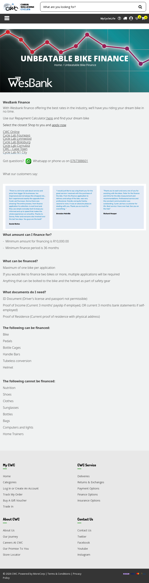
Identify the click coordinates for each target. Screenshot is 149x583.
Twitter (81, 536)
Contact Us (84, 530)
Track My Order (13, 494)
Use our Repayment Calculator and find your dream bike (46, 118)
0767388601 (79, 161)
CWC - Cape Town (15, 149)
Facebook (83, 542)
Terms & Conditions (59, 573)
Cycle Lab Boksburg (16, 142)
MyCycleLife (107, 18)
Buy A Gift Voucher (15, 500)
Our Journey (10, 536)
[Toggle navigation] (7, 19)
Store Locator (11, 554)
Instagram (83, 554)
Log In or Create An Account (21, 488)
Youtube (82, 548)
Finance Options (87, 494)
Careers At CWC (13, 542)
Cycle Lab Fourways (16, 135)
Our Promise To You (16, 548)
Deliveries (83, 476)
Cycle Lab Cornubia (16, 145)
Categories (9, 482)
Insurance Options (88, 500)
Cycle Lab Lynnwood (17, 138)
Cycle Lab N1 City (15, 152)
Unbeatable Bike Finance (80, 65)
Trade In (8, 506)
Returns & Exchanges (90, 482)
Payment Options (88, 488)
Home (58, 65)
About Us (9, 530)
